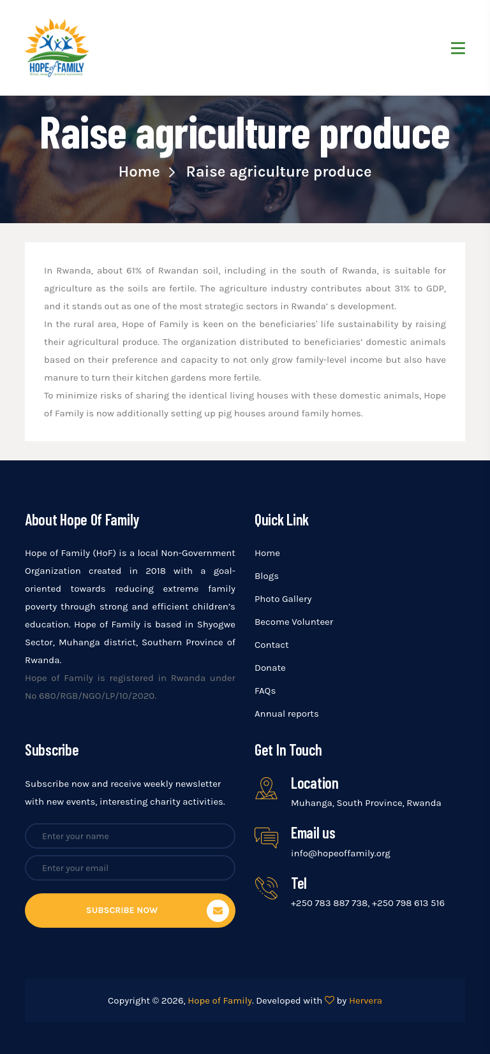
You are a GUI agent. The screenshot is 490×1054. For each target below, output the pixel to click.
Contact (272, 644)
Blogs (267, 576)
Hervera (365, 1000)
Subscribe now (157, 911)
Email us (313, 832)
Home (146, 171)
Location (315, 782)
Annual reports (287, 713)
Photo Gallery (283, 598)
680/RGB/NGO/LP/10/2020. (97, 695)
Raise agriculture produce (278, 171)
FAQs (265, 690)
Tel (299, 883)
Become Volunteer (294, 621)
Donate (270, 667)
